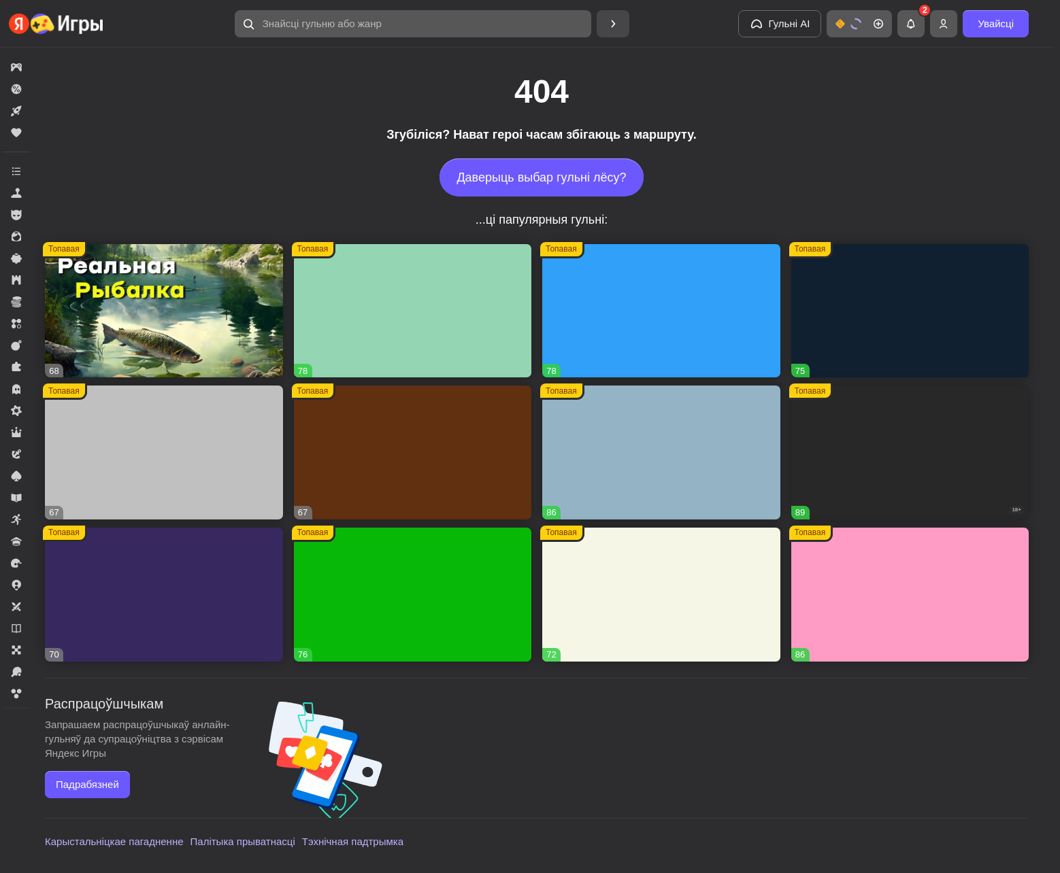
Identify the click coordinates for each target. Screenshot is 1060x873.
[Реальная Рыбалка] (164, 311)
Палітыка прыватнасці (243, 841)
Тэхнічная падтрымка (352, 841)
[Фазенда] (661, 595)
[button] (413, 23)
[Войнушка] (164, 452)
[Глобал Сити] (413, 452)
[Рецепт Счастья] (910, 595)
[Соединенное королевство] (661, 311)
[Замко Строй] (164, 595)
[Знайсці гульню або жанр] (413, 24)
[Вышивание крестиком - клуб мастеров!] (413, 311)
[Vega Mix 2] (413, 595)
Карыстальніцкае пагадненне (114, 841)
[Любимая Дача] (910, 311)
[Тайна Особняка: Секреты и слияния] (661, 452)
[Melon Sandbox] (910, 452)
